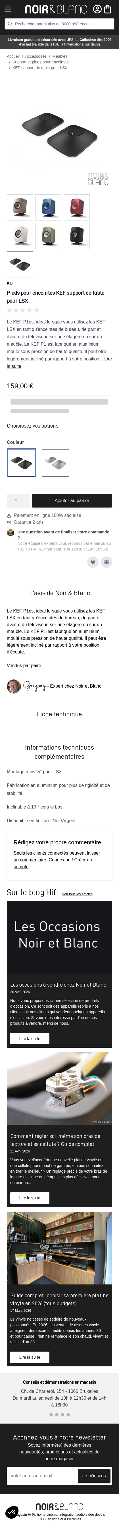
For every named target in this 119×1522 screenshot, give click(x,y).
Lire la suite (29, 1038)
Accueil (13, 56)
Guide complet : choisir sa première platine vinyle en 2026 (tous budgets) (59, 1299)
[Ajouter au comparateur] (106, 562)
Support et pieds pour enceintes (40, 62)
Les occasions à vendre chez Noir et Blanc (58, 984)
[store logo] (56, 9)
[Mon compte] (97, 9)
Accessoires (36, 56)
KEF (11, 283)
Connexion (60, 859)
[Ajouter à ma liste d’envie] (93, 562)
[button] (59, 310)
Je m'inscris (94, 1475)
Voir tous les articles (77, 894)
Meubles (59, 56)
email (95, 543)
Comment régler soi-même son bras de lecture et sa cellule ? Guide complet (55, 1140)
